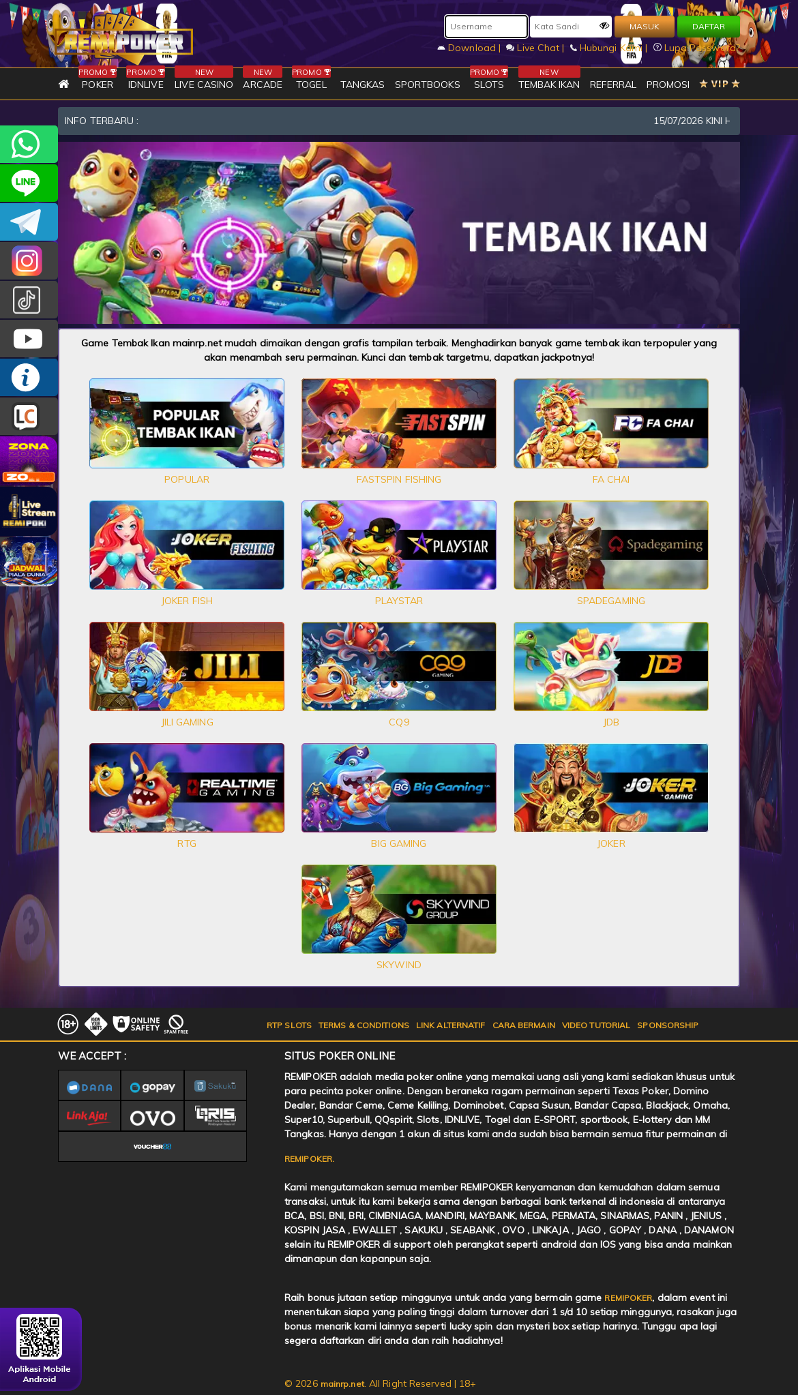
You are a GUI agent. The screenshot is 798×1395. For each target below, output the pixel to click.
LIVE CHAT (29, 416)
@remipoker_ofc (29, 299)
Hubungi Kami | (610, 48)
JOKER (611, 843)
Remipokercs (29, 222)
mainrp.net (342, 1384)
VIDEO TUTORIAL (596, 1025)
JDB (611, 722)
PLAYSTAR (399, 601)
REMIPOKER (628, 1298)
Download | (470, 48)
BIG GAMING (398, 843)
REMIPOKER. (309, 1159)
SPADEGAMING (611, 601)
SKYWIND (399, 965)
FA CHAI (611, 479)
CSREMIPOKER (29, 261)
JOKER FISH (187, 601)
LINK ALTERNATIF (451, 1025)
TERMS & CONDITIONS (364, 1025)
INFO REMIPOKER (29, 377)
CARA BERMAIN (523, 1025)
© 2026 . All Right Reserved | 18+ (380, 1383)
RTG (186, 843)
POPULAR (186, 479)
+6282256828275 (29, 144)
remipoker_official (29, 183)
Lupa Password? (697, 48)
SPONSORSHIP (667, 1025)
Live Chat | (536, 48)
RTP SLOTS (289, 1025)
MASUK (645, 26)
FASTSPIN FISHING (399, 479)
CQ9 (399, 722)
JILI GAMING (187, 722)
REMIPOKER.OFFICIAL (29, 338)
